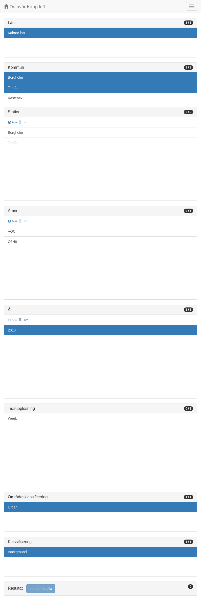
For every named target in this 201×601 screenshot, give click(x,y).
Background (17, 552)
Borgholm (15, 77)
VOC (11, 231)
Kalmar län (16, 33)
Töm (23, 320)
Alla (12, 122)
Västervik (15, 98)
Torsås (13, 88)
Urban (12, 507)
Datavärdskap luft (24, 6)
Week (12, 418)
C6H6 (12, 242)
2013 (12, 330)
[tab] (100, 589)
